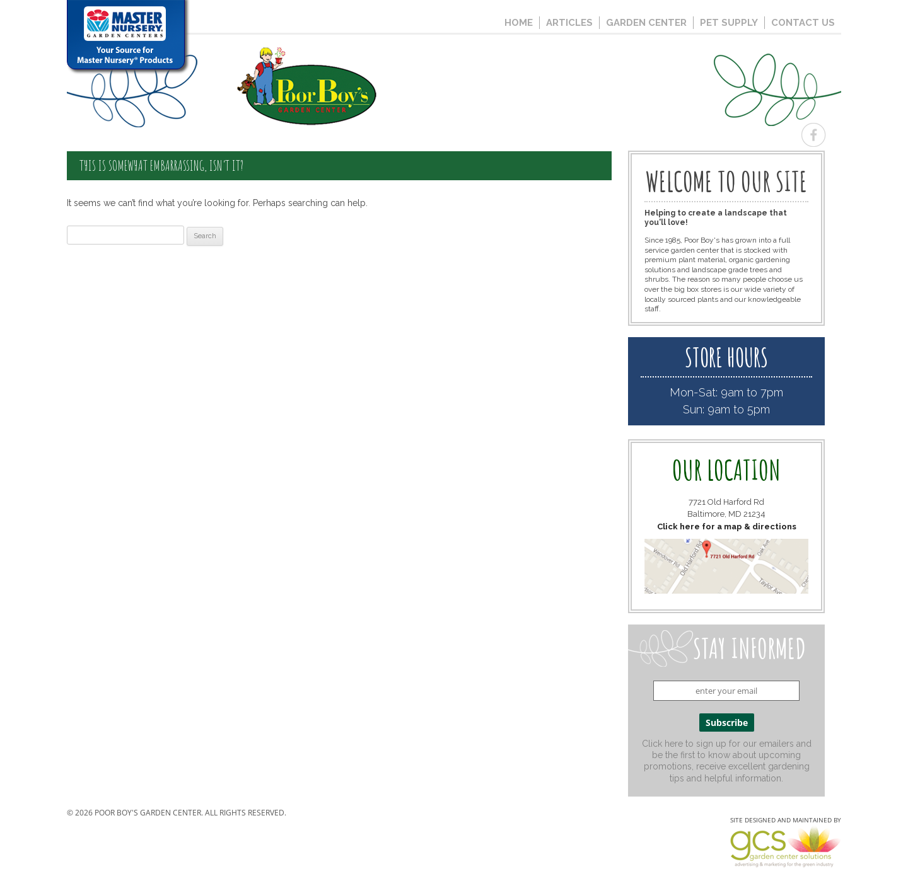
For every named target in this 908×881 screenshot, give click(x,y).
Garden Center (646, 22)
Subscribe (727, 722)
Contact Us (803, 22)
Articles (569, 22)
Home (518, 22)
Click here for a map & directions (726, 526)
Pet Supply (729, 22)
